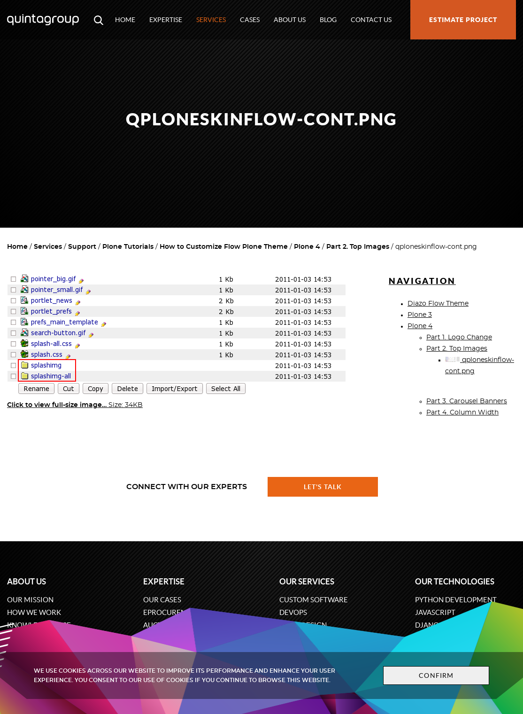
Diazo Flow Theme (438, 303)
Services (211, 19)
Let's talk (323, 487)
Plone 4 (307, 247)
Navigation (422, 281)
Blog (328, 19)
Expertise (165, 19)
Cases (250, 19)
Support (82, 247)
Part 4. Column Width (462, 412)
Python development (456, 600)
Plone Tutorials (128, 247)
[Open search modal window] (98, 19)
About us (290, 19)
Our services (306, 581)
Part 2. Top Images (357, 247)
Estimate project (463, 19)
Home (125, 19)
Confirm (436, 675)
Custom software (313, 600)
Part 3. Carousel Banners (466, 401)
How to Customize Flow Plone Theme (224, 247)
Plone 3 (420, 315)
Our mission (30, 600)
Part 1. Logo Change (459, 337)
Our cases (162, 600)
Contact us (371, 19)
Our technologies (454, 581)
